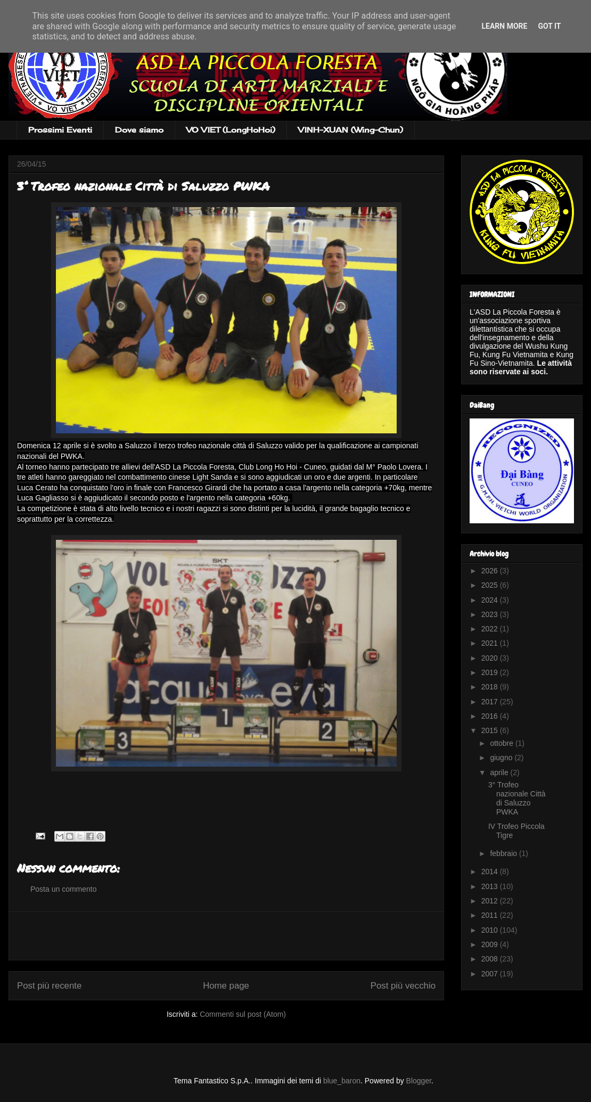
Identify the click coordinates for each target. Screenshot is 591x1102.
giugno (502, 757)
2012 (490, 901)
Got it (549, 26)
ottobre (502, 743)
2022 (490, 628)
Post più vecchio (403, 986)
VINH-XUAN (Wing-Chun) (350, 129)
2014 (490, 871)
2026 (490, 570)
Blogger (418, 1080)
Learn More (504, 26)
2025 (490, 585)
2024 (490, 600)
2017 (490, 701)
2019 (490, 672)
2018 (490, 686)
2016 (490, 716)
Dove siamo (139, 129)
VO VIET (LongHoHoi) (230, 129)
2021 (490, 643)
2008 (490, 959)
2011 (490, 915)
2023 (490, 614)
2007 (490, 973)
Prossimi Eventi (60, 129)
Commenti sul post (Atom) (243, 1014)
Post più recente (49, 986)
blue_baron (341, 1080)
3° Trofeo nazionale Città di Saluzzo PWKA (517, 798)
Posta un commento (63, 889)
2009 (490, 944)
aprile (500, 772)
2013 (490, 886)
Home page (226, 986)
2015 (490, 730)
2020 (490, 658)
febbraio (504, 853)
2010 (490, 930)
